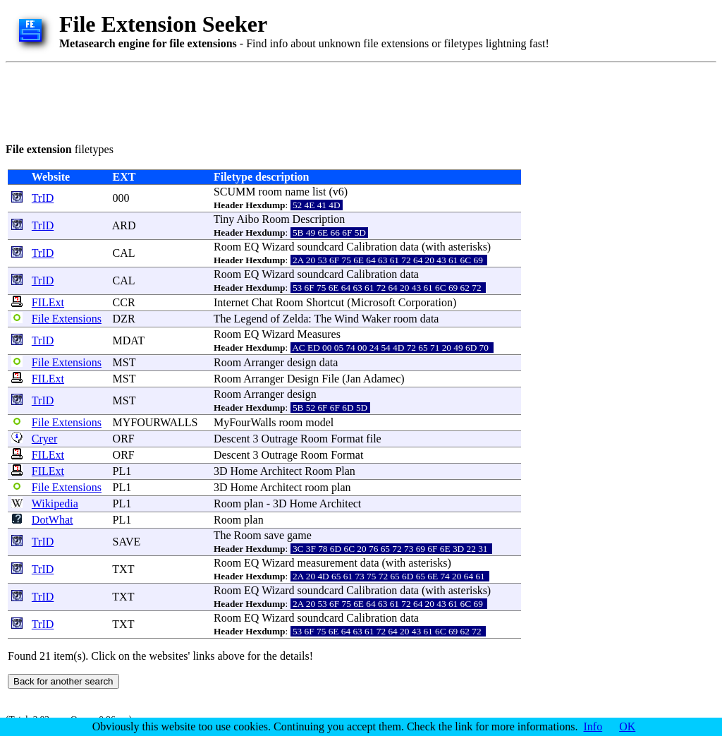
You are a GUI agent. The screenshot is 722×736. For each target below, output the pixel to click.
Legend (251, 319)
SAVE (127, 542)
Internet (231, 302)
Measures (319, 334)
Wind (346, 319)
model (319, 422)
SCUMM (235, 192)
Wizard (278, 247)
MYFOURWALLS (155, 422)
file (373, 439)
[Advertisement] (262, 100)
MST (124, 362)
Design (303, 379)
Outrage (279, 439)
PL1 (122, 471)
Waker (376, 319)
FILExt (48, 302)
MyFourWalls (245, 422)
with (435, 247)
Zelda (295, 319)
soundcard (321, 247)
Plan (345, 471)
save (274, 535)
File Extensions (67, 319)
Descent (232, 439)
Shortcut (325, 302)
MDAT (129, 340)
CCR (124, 302)
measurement (327, 563)
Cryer (44, 439)
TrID (43, 198)
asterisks (467, 247)
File (330, 379)
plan (341, 487)
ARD (124, 225)
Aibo (247, 219)
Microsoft (373, 302)
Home (244, 471)
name (297, 192)
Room (275, 219)
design (302, 362)
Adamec (381, 379)
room (271, 192)
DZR (124, 319)
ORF (124, 439)
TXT (123, 569)
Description (319, 219)
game (299, 535)
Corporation (425, 302)
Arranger (263, 362)
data (409, 247)
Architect (281, 471)
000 (121, 198)
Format (347, 439)
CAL (124, 253)
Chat (262, 302)
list (319, 192)
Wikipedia (55, 503)
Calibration (371, 247)
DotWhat (52, 520)
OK (627, 726)
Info (593, 726)
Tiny (224, 219)
